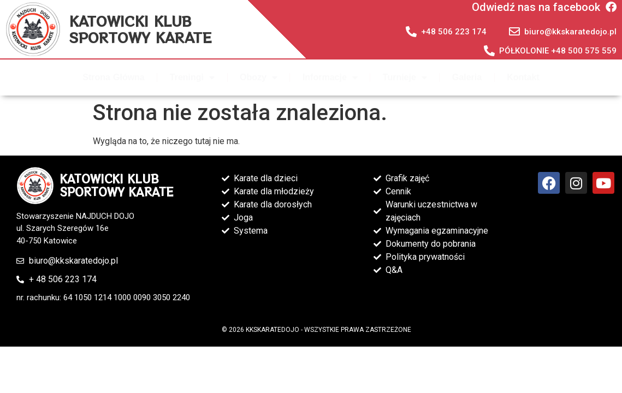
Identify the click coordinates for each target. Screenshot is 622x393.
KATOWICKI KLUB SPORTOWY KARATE (140, 29)
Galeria (467, 77)
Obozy (258, 77)
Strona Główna (113, 77)
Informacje (330, 77)
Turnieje (405, 77)
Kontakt (523, 77)
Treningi (192, 77)
